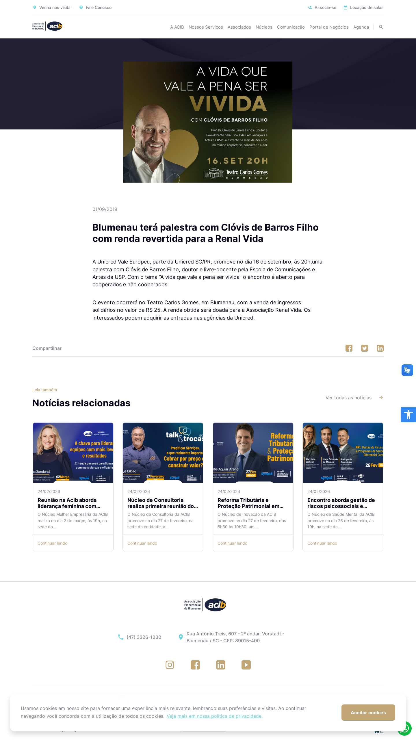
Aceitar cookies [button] (368, 712)
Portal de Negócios (329, 27)
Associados (239, 27)
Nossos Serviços (206, 27)
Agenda (361, 27)
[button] (408, 414)
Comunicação (291, 27)
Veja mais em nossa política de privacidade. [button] (215, 716)
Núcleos (264, 27)
